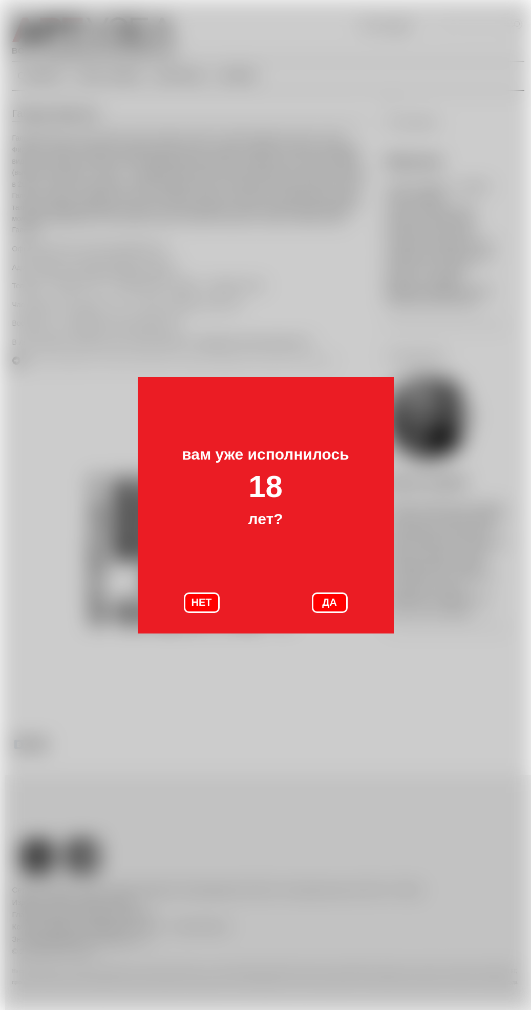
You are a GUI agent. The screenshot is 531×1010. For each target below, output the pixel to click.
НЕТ (202, 602)
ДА (329, 602)
